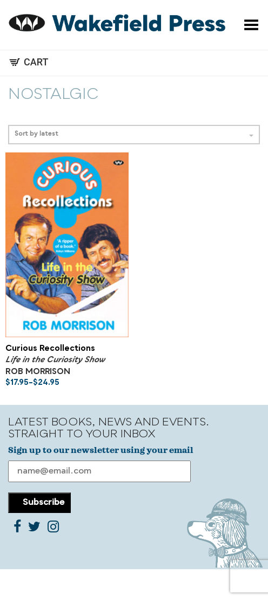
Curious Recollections (50, 349)
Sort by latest (134, 134)
